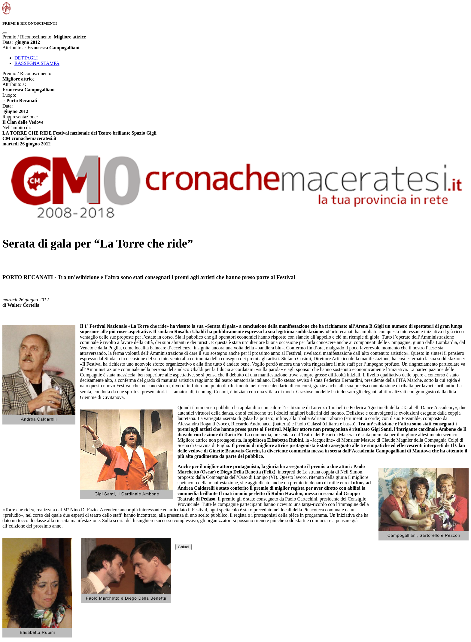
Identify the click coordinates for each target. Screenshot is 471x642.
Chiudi (183, 547)
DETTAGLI (26, 57)
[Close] (4, 33)
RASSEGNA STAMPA (36, 63)
